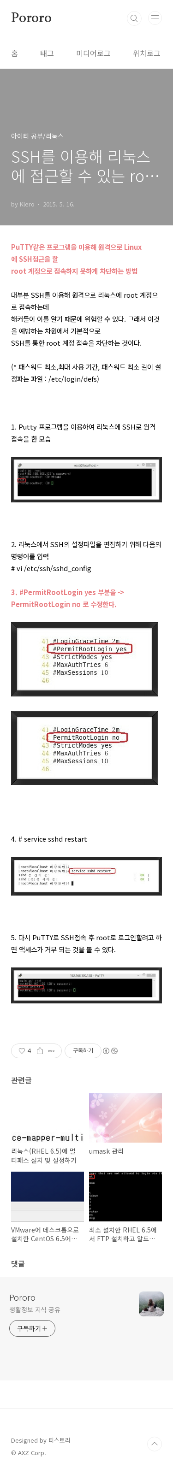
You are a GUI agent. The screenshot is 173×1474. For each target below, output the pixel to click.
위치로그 (147, 53)
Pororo (31, 18)
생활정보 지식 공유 (34, 1309)
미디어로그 (93, 53)
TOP (154, 1444)
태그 (47, 53)
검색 (134, 18)
